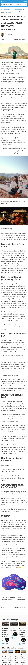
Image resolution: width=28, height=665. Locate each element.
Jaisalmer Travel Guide (8, 9)
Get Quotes (7, 640)
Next (24, 633)
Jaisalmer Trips (18, 9)
